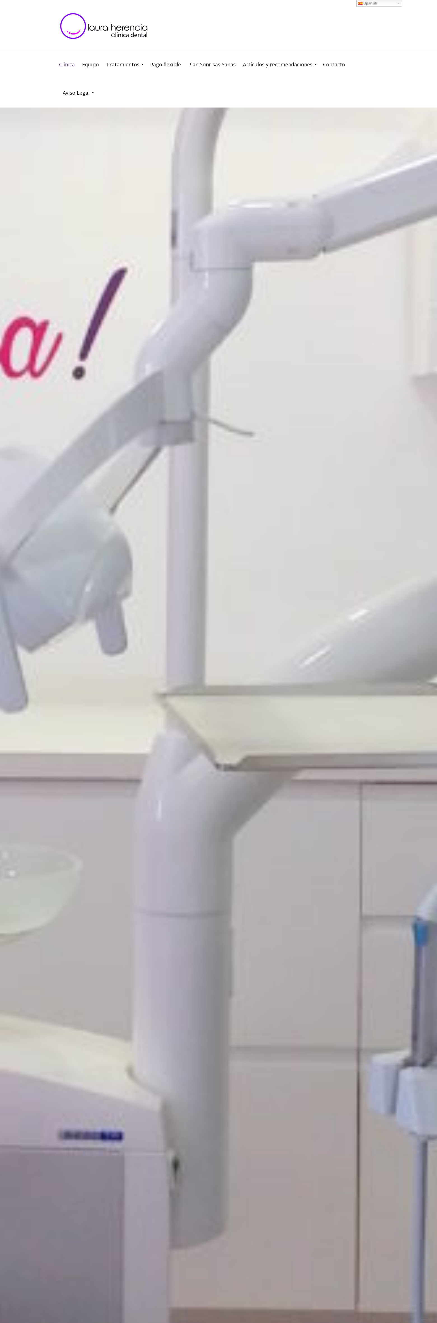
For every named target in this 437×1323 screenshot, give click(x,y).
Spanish (367, 3)
